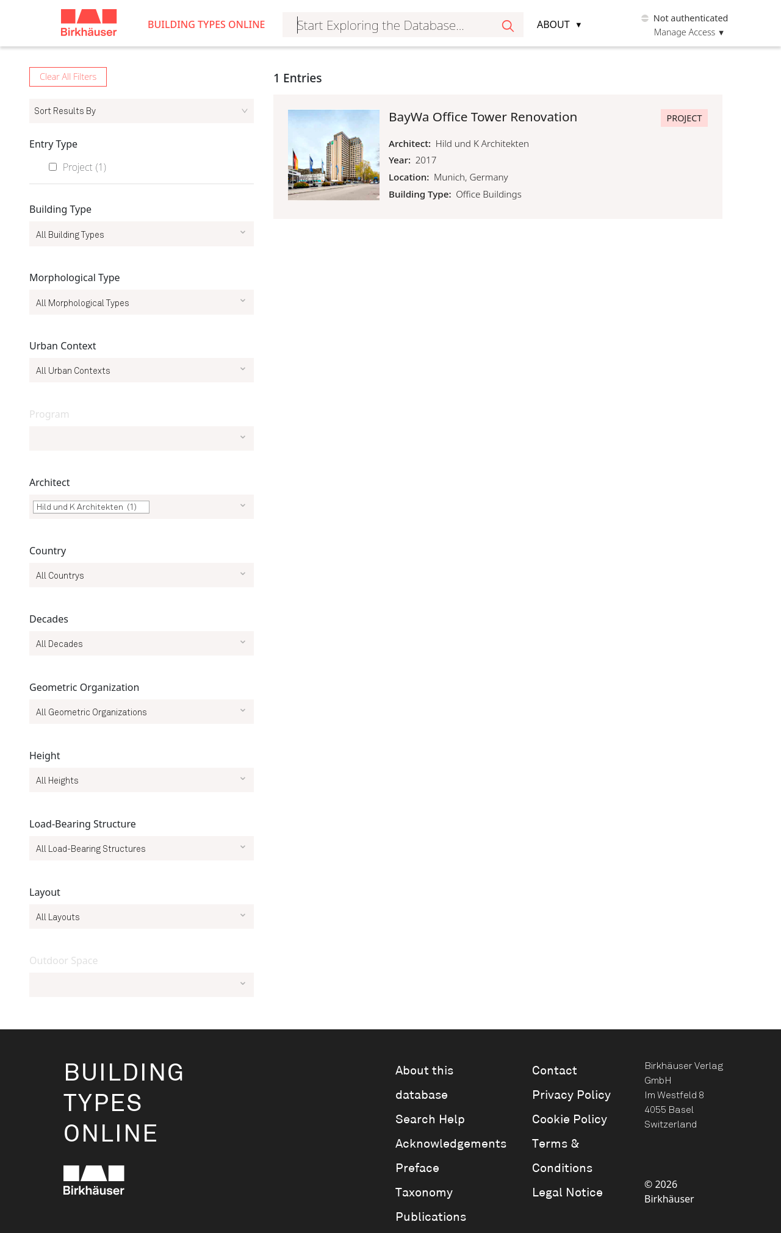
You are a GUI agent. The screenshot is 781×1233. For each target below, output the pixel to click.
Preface (417, 1168)
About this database (424, 1083)
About (553, 24)
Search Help (430, 1119)
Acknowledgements (446, 1143)
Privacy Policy (571, 1095)
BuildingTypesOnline (124, 1104)
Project (84, 167)
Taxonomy (424, 1192)
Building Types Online (206, 24)
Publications (430, 1217)
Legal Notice (567, 1192)
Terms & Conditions (562, 1156)
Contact (554, 1070)
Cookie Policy (569, 1119)
